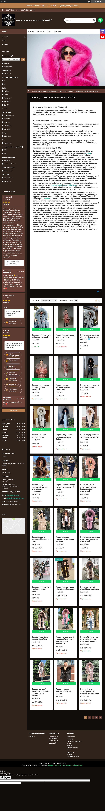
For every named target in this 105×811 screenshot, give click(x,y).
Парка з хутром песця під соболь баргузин (65, 588)
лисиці (54, 185)
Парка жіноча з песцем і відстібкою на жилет (65, 539)
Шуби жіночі (71, 736)
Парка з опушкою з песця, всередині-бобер (64, 437)
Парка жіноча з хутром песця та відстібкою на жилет (89, 691)
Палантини (70, 752)
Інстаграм (32, 736)
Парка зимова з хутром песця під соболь (63, 691)
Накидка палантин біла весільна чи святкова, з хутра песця (14, 345)
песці (65, 185)
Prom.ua (63, 763)
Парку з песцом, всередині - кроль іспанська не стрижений (40, 488)
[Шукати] (94, 20)
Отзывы (5, 44)
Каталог (40, 31)
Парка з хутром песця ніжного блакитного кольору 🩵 (89, 337)
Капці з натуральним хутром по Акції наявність (13, 313)
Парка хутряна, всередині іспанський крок (41, 539)
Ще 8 (5, 108)
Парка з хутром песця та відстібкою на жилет (41, 589)
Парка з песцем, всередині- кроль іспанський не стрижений (88, 488)
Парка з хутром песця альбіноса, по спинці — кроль (89, 437)
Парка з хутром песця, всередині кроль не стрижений (90, 539)
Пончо (69, 750)
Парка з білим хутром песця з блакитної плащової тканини (89, 639)
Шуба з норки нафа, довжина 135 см (12, 262)
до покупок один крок (68, 6)
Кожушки (70, 739)
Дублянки (70, 754)
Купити (41, 329)
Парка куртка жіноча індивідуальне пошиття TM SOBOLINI (53, 91)
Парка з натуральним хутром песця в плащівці (41, 387)
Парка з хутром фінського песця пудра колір (63, 387)
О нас (49, 31)
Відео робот (53, 743)
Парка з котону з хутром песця (39, 436)
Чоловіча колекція (73, 756)
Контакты (57, 31)
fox (59, 185)
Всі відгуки (13, 410)
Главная (31, 31)
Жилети (69, 745)
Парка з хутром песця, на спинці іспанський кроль (65, 487)
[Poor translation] (7, 777)
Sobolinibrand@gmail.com (15, 498)
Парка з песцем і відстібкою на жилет (89, 588)
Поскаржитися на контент (56, 765)
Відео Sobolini (53, 740)
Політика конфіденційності (74, 765)
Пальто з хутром (72, 747)
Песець (47, 199)
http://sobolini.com (12, 495)
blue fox (72, 185)
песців (88, 153)
